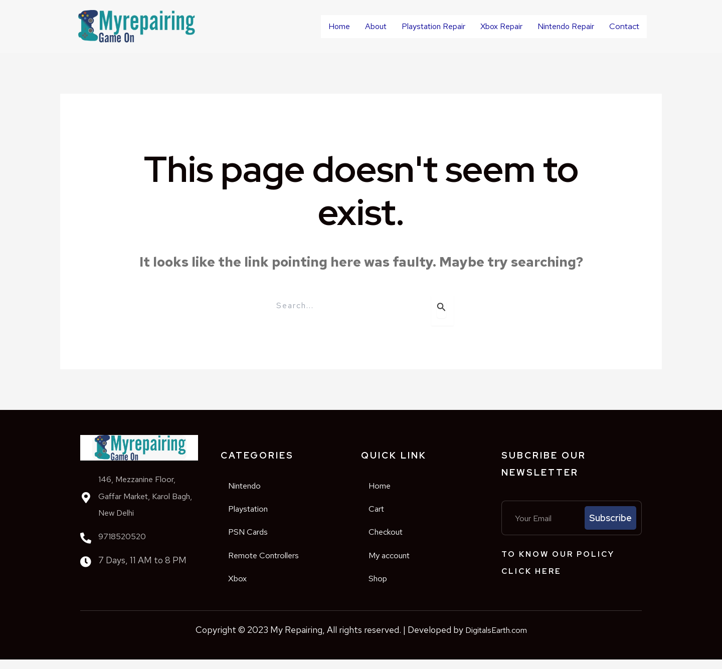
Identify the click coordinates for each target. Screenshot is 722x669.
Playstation (253, 511)
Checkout (390, 536)
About (366, 24)
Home (329, 24)
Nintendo (249, 486)
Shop (380, 587)
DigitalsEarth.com (495, 639)
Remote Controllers (271, 561)
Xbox (239, 587)
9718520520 (122, 536)
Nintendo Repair (555, 24)
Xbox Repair (491, 24)
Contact (619, 26)
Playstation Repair (423, 24)
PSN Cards (252, 536)
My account (395, 561)
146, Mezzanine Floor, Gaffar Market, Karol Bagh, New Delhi (140, 495)
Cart (379, 511)
